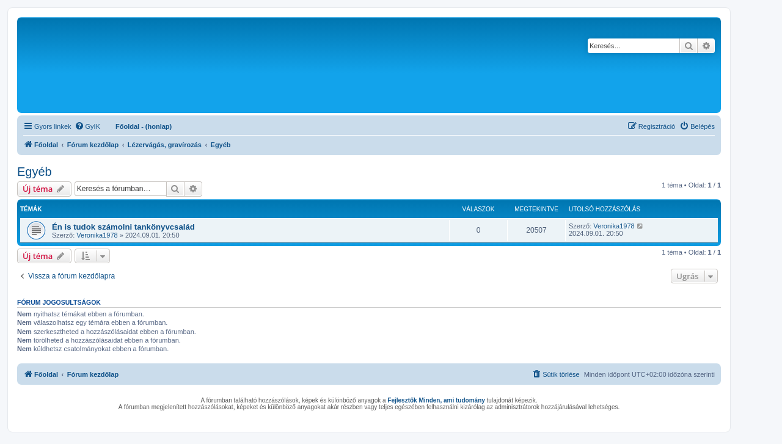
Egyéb (34, 171)
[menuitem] (87, 126)
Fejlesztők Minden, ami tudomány (435, 400)
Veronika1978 (96, 235)
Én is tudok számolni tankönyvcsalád (123, 226)
